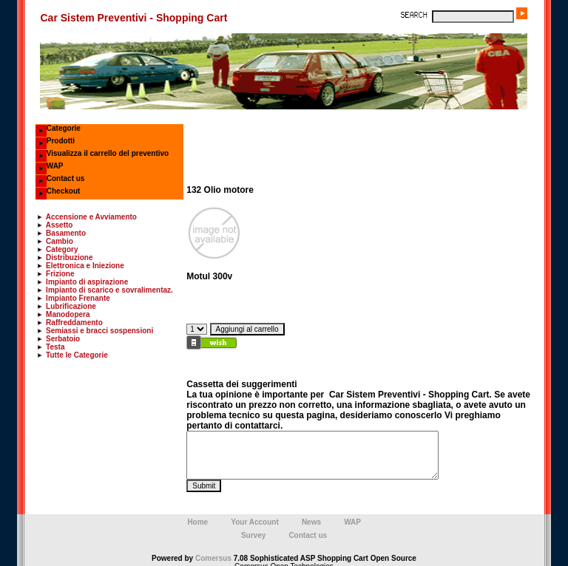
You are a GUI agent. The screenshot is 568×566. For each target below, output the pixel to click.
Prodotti (61, 141)
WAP (55, 166)
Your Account (254, 518)
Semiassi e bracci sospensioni (99, 331)
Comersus (213, 554)
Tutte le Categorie (77, 355)
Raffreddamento (74, 322)
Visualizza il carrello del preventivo (108, 153)
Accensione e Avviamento (91, 217)
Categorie (64, 128)
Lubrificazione (71, 306)
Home (197, 518)
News (311, 518)
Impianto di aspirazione (87, 282)
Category (62, 249)
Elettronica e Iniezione (85, 266)
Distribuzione (69, 257)
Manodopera (67, 314)
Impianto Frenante (78, 298)
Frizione (60, 274)
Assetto (59, 225)
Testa (55, 347)
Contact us (66, 178)
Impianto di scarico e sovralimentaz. (109, 290)
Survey (253, 531)
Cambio (59, 241)
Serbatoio (63, 339)
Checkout (64, 191)
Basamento (66, 233)
